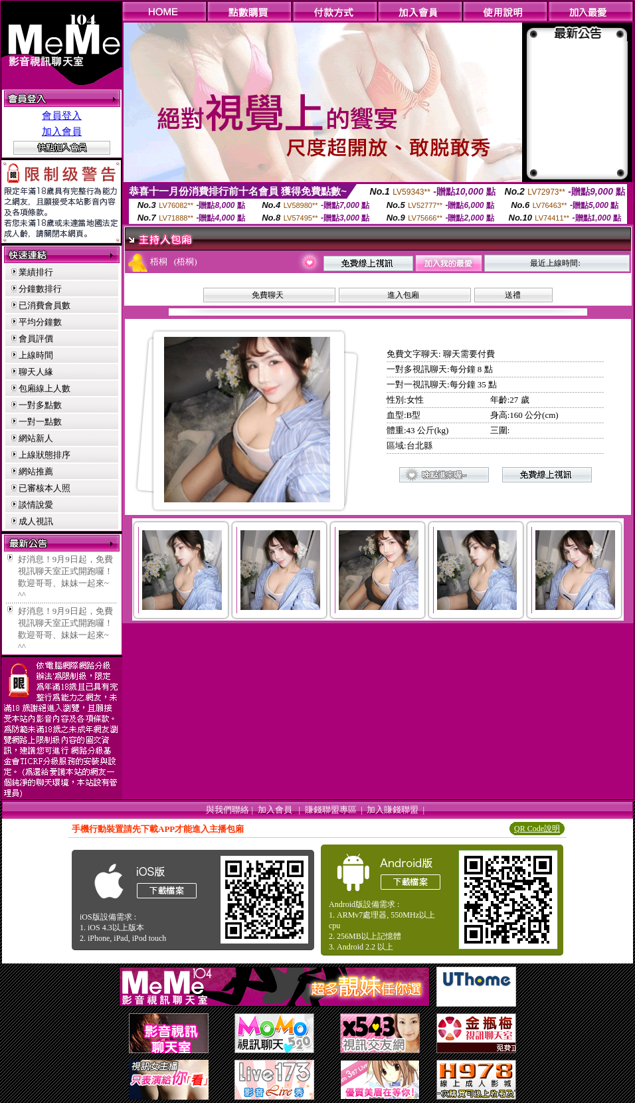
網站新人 (36, 438)
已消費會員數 (44, 305)
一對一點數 (40, 422)
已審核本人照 (44, 488)
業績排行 (36, 272)
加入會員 (62, 131)
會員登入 (62, 115)
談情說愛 (36, 505)
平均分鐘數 (40, 322)
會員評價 (36, 339)
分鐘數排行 (40, 289)
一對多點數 (40, 405)
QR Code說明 (537, 828)
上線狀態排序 (44, 455)
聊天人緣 (36, 372)
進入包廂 (403, 295)
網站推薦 (36, 471)
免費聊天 (268, 295)
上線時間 (36, 355)
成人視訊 (36, 521)
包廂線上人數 (44, 388)
